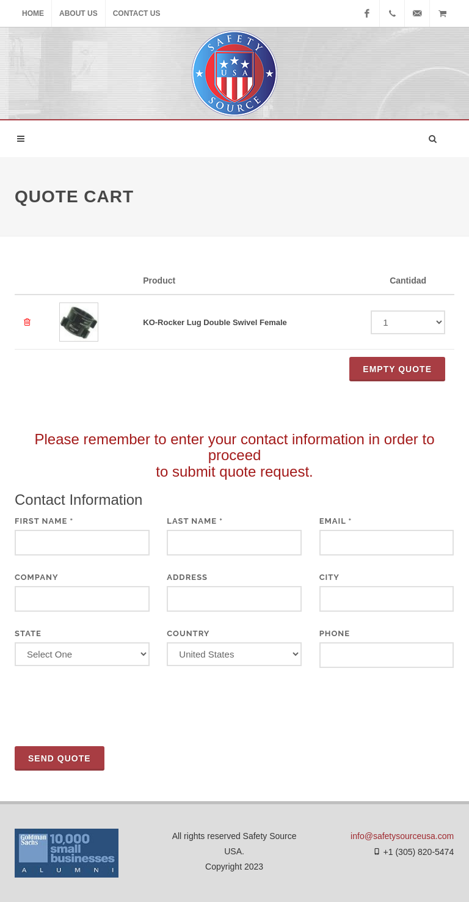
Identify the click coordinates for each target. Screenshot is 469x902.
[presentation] (107, 707)
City (329, 577)
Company (37, 577)
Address (187, 577)
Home (33, 13)
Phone (334, 633)
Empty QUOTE (397, 369)
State (28, 633)
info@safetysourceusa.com (402, 836)
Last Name (195, 521)
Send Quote (59, 758)
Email (335, 521)
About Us (78, 13)
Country (188, 633)
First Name (44, 521)
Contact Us (137, 13)
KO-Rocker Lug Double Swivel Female (215, 322)
